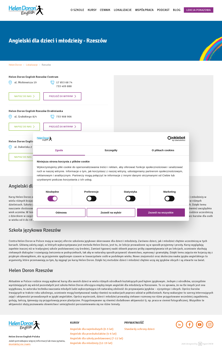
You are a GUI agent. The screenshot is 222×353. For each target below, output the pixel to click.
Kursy (92, 10)
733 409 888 (64, 86)
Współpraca (144, 10)
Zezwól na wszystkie (161, 212)
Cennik (105, 10)
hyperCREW (205, 344)
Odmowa (61, 212)
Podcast (163, 10)
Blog (176, 10)
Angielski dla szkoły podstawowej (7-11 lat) (96, 338)
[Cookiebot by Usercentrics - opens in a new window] (170, 138)
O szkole (77, 10)
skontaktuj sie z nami (19, 344)
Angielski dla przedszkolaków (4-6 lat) (93, 333)
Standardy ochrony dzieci (139, 329)
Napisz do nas (24, 96)
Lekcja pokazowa (198, 10)
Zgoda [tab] (59, 150)
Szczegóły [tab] (111, 150)
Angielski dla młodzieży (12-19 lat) (91, 343)
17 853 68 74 (64, 82)
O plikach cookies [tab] (163, 150)
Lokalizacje (123, 10)
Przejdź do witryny (62, 96)
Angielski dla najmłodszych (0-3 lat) (91, 329)
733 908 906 (64, 116)
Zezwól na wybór (111, 212)
